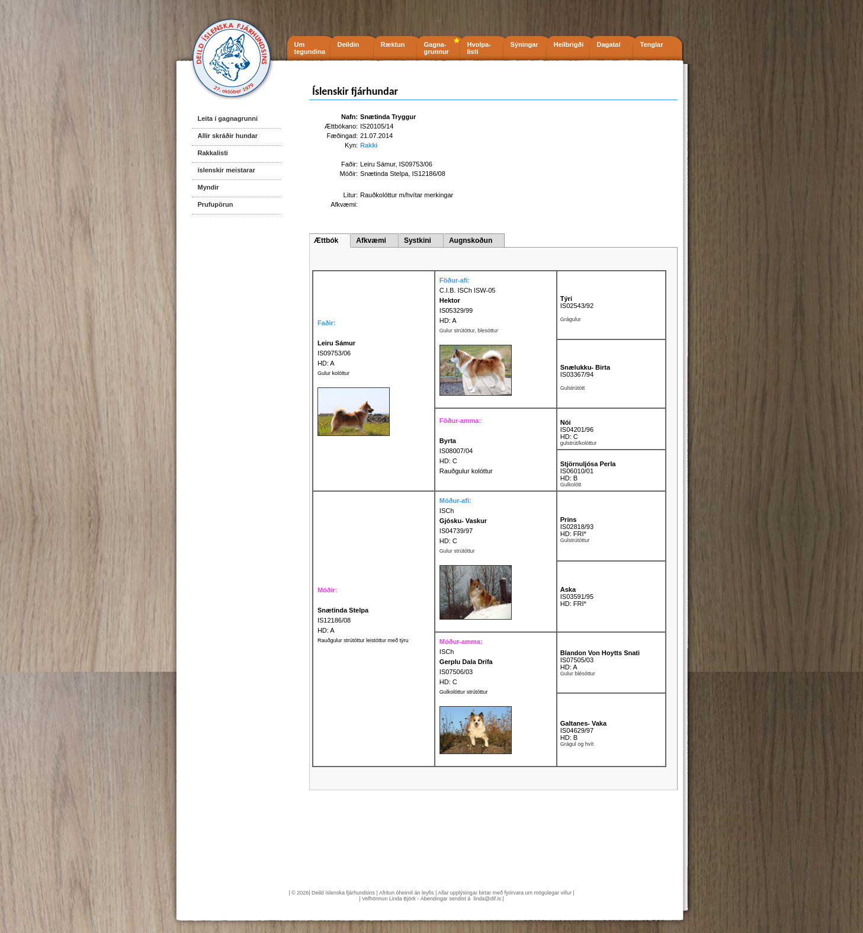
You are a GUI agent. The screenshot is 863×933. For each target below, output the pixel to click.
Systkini (417, 240)
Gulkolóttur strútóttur (463, 692)
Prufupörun (215, 204)
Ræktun (393, 44)
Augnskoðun (470, 240)
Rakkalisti (213, 152)
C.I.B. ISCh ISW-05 (467, 290)
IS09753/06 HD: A (336, 353)
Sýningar (524, 44)
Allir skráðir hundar (228, 135)
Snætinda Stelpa (384, 173)
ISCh (446, 510)
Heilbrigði (569, 44)
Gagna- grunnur (436, 48)
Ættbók (326, 240)
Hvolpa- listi (479, 48)
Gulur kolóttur (333, 373)
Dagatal (609, 44)
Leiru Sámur (377, 164)
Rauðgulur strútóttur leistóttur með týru (363, 640)
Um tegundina (310, 48)
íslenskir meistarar (226, 170)
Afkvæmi (371, 240)
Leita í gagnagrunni (228, 118)
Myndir (208, 187)
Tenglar (651, 44)
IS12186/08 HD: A (342, 620)
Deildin (349, 44)
